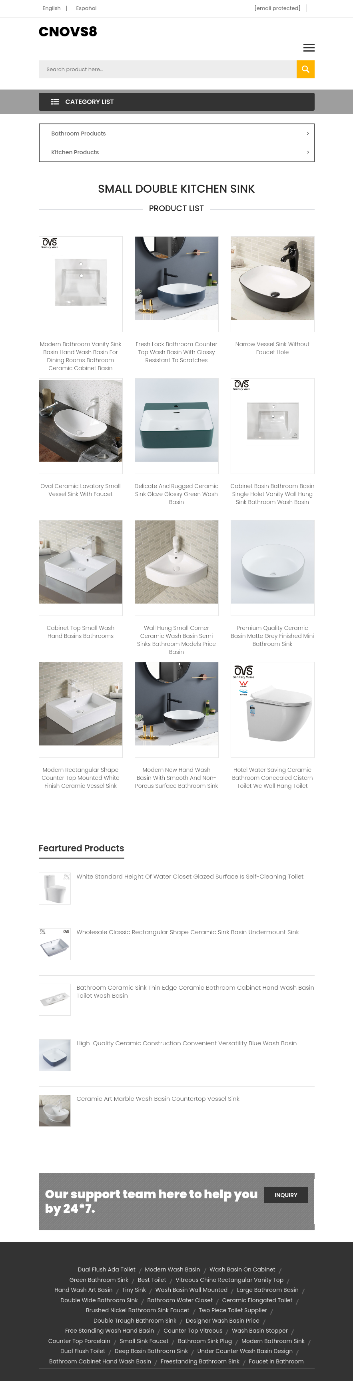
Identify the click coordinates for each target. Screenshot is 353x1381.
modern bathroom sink (273, 1341)
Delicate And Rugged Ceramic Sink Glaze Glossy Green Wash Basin (177, 494)
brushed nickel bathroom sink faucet (137, 1310)
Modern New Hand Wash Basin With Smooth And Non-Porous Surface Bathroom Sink (176, 778)
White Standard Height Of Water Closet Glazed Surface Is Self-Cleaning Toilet (190, 877)
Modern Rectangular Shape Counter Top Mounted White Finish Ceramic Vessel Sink (80, 778)
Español (86, 8)
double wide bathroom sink (99, 1300)
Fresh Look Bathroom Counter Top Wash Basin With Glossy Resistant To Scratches (176, 352)
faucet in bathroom (276, 1361)
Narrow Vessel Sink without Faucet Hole (272, 348)
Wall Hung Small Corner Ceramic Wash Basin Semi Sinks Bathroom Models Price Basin (176, 640)
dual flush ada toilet (106, 1269)
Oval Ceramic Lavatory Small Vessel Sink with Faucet (80, 490)
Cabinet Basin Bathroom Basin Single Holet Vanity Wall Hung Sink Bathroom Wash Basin (273, 494)
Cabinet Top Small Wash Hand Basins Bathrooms (81, 632)
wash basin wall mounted (192, 1290)
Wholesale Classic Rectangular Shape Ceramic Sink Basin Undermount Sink (188, 932)
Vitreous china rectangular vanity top (229, 1280)
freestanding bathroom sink (200, 1361)
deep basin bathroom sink (151, 1351)
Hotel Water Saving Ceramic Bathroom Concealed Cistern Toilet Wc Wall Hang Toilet (272, 778)
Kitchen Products (181, 152)
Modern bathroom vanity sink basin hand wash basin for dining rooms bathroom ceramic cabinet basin (81, 356)
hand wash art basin (83, 1290)
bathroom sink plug (205, 1341)
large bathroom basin (268, 1290)
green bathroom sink (99, 1280)
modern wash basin (172, 1269)
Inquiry (286, 1195)
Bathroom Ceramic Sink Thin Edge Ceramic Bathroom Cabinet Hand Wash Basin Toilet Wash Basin (195, 992)
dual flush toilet (82, 1351)
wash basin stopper (260, 1331)
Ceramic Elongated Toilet (257, 1300)
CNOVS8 (68, 31)
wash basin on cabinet (242, 1269)
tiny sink (134, 1290)
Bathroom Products (181, 133)
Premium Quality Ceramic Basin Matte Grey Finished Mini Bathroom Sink (272, 636)
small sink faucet (144, 1341)
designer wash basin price (222, 1321)
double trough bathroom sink (135, 1321)
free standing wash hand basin (109, 1331)
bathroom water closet (180, 1300)
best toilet (152, 1280)
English (52, 8)
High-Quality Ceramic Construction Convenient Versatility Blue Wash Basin (187, 1043)
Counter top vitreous (193, 1331)
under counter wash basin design (245, 1351)
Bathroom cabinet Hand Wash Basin (100, 1361)
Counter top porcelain (79, 1341)
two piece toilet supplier (233, 1310)
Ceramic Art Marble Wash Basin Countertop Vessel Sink (158, 1099)
